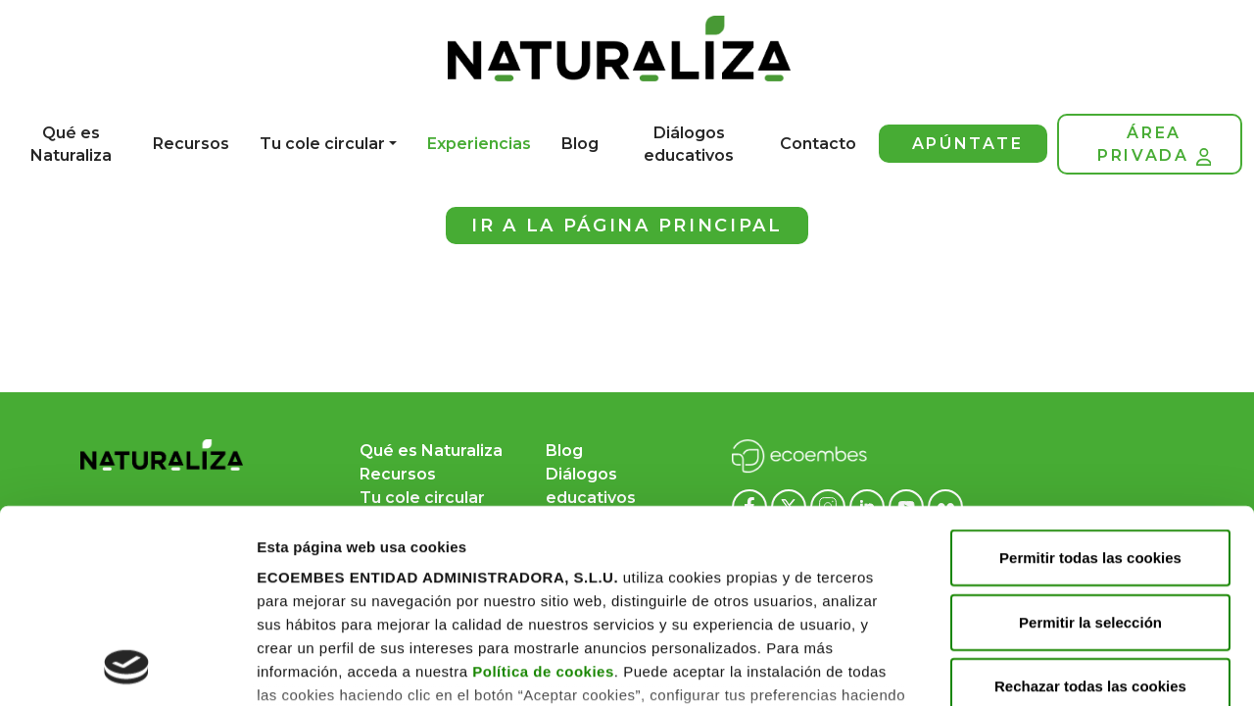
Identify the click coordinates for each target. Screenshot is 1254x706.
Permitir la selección (1090, 440)
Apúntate (968, 143)
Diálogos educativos (689, 144)
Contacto (818, 143)
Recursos (191, 143)
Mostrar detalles (314, 667)
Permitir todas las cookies (1090, 377)
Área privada (1154, 145)
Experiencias (479, 143)
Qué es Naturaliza (71, 144)
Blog (580, 143)
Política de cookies (543, 490)
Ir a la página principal (627, 225)
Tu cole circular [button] (322, 143)
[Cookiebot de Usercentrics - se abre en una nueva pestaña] (127, 667)
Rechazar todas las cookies (1090, 505)
